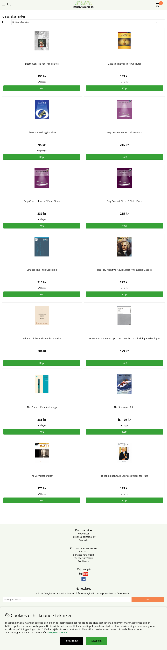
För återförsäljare (83, 558)
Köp (124, 431)
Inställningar (72, 640)
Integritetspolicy (57, 632)
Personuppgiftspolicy (83, 536)
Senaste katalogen (83, 554)
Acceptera (96, 640)
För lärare (83, 561)
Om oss (83, 551)
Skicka (148, 599)
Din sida (83, 540)
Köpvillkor (83, 533)
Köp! (41, 157)
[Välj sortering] (88, 22)
